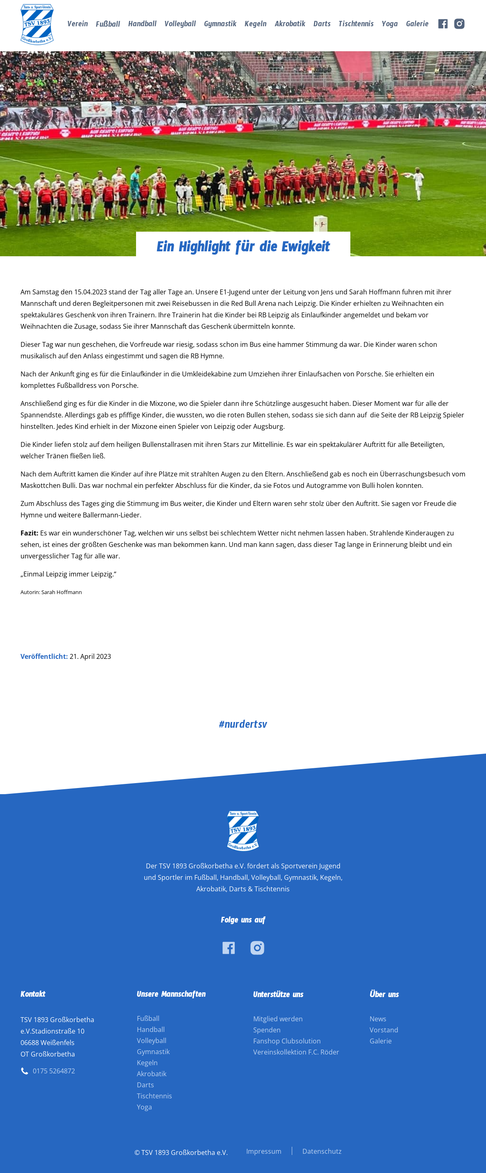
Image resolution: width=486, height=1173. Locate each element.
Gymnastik (220, 25)
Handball (142, 25)
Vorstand (384, 1029)
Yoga (390, 25)
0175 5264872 (54, 1070)
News (378, 1018)
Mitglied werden (278, 1018)
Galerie (417, 25)
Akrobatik (290, 25)
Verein (78, 25)
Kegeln (255, 25)
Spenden (267, 1029)
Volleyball (180, 25)
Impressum (264, 1151)
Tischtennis (356, 25)
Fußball (108, 26)
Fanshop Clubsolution (287, 1040)
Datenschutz (322, 1151)
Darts (322, 25)
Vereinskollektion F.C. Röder (296, 1052)
